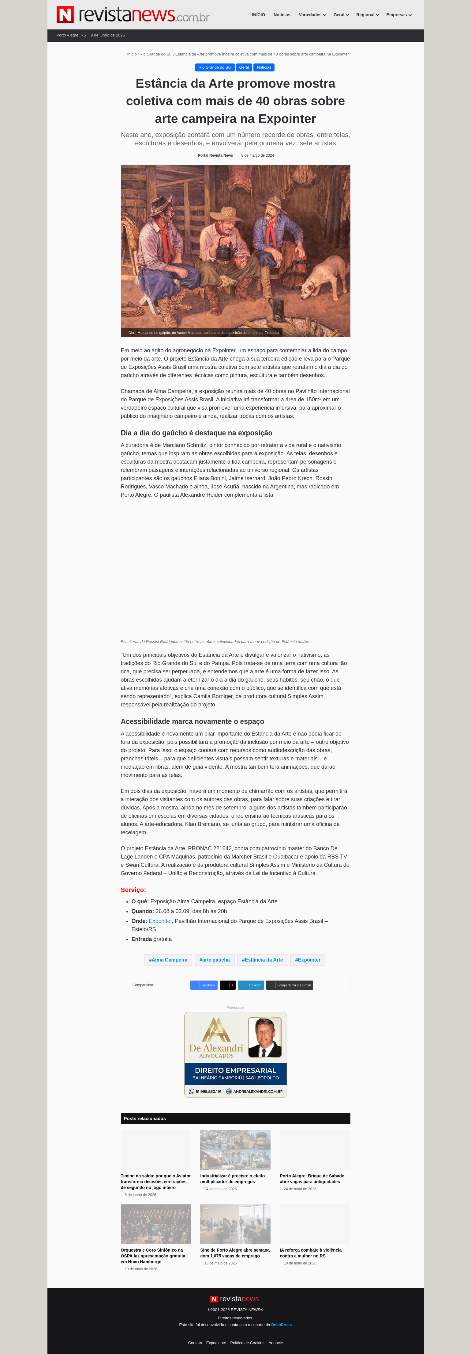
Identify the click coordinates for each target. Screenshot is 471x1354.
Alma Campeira (170, 959)
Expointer (160, 921)
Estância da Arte (264, 959)
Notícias (282, 14)
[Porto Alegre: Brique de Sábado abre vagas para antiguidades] (315, 1150)
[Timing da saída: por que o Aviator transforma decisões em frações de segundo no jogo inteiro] (156, 1150)
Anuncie (275, 1343)
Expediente (216, 1343)
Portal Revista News (215, 155)
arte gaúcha (216, 959)
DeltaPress (281, 1324)
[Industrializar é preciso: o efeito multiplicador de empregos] (235, 1150)
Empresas (397, 14)
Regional (365, 14)
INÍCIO (258, 14)
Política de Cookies (247, 1343)
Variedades (310, 14)
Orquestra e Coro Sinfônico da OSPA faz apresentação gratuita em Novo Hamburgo (153, 1256)
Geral (339, 14)
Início (129, 54)
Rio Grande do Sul (156, 54)
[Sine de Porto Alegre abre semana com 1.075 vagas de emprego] (235, 1224)
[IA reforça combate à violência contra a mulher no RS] (315, 1224)
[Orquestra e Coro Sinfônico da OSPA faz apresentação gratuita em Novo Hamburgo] (156, 1224)
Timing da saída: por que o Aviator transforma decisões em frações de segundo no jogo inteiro (156, 1181)
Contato (195, 1343)
